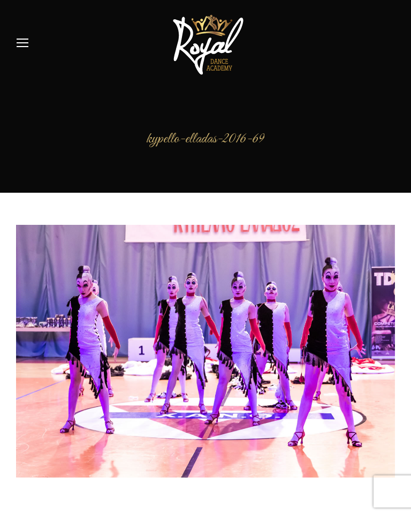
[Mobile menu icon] (22, 42)
